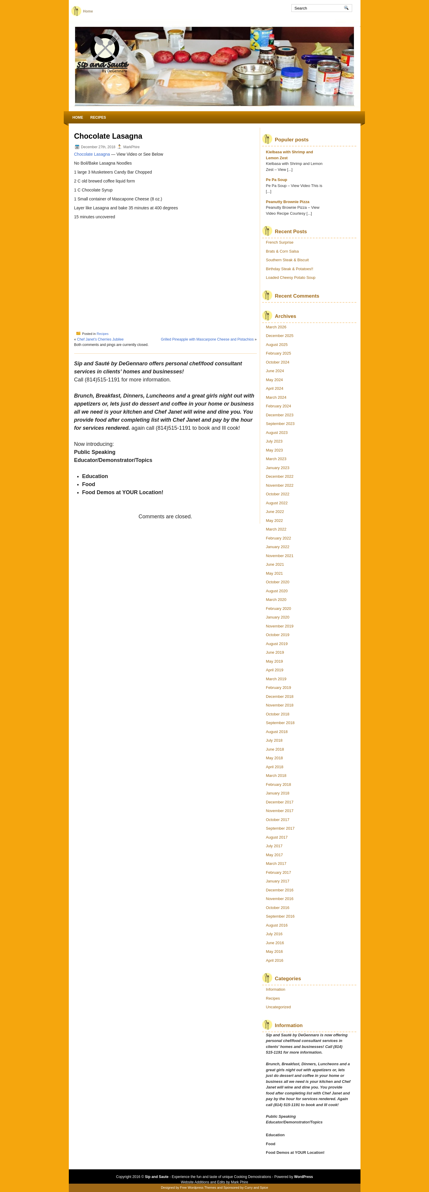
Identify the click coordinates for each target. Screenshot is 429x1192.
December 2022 (280, 476)
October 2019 (278, 635)
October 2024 (278, 362)
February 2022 (278, 538)
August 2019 (277, 643)
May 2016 (274, 951)
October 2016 (278, 907)
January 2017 (278, 881)
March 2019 (276, 679)
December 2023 (280, 415)
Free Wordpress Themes (198, 1187)
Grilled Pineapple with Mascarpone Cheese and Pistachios (207, 339)
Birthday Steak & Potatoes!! (289, 269)
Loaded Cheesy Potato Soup (290, 277)
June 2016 (275, 943)
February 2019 (278, 687)
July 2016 (274, 934)
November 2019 (280, 626)
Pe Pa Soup (276, 179)
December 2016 (280, 890)
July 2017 (274, 846)
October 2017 (278, 819)
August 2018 (277, 731)
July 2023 (274, 441)
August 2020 (277, 591)
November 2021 (280, 556)
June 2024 (275, 371)
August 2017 (277, 837)
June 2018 (275, 749)
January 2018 (278, 793)
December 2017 (280, 802)
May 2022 (274, 520)
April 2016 (275, 960)
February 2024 (278, 406)
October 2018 (278, 714)
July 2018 (274, 740)
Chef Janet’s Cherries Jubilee (100, 339)
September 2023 (280, 423)
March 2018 (276, 775)
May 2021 (274, 573)
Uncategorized (278, 1007)
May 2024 (274, 380)
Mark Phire (239, 1182)
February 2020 (278, 608)
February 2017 (278, 872)
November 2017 (280, 810)
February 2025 (278, 353)
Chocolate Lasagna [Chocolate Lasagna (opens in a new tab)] (92, 154)
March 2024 (276, 397)
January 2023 (278, 468)
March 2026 (276, 327)
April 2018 (275, 767)
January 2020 (278, 617)
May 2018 (274, 758)
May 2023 (274, 450)
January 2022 (278, 547)
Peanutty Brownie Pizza (288, 202)
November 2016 (280, 898)
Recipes (98, 117)
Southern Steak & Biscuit (287, 260)
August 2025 (277, 344)
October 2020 (278, 582)
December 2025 (280, 335)
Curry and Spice (256, 1187)
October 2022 (278, 494)
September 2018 (280, 723)
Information (275, 989)
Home (88, 11)
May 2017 (274, 855)
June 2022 (275, 511)
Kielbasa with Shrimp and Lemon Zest (289, 155)
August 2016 (277, 925)
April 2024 (275, 388)
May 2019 (274, 661)
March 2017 (276, 863)
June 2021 (275, 564)
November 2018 (280, 705)
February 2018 (278, 784)
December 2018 (280, 696)
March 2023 (276, 459)
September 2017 (280, 828)
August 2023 (277, 432)
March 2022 (276, 529)
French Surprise (279, 242)
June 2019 (275, 652)
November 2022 (280, 485)
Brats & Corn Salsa (282, 251)
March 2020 (276, 599)
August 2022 (277, 503)
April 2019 (275, 670)
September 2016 (280, 916)
